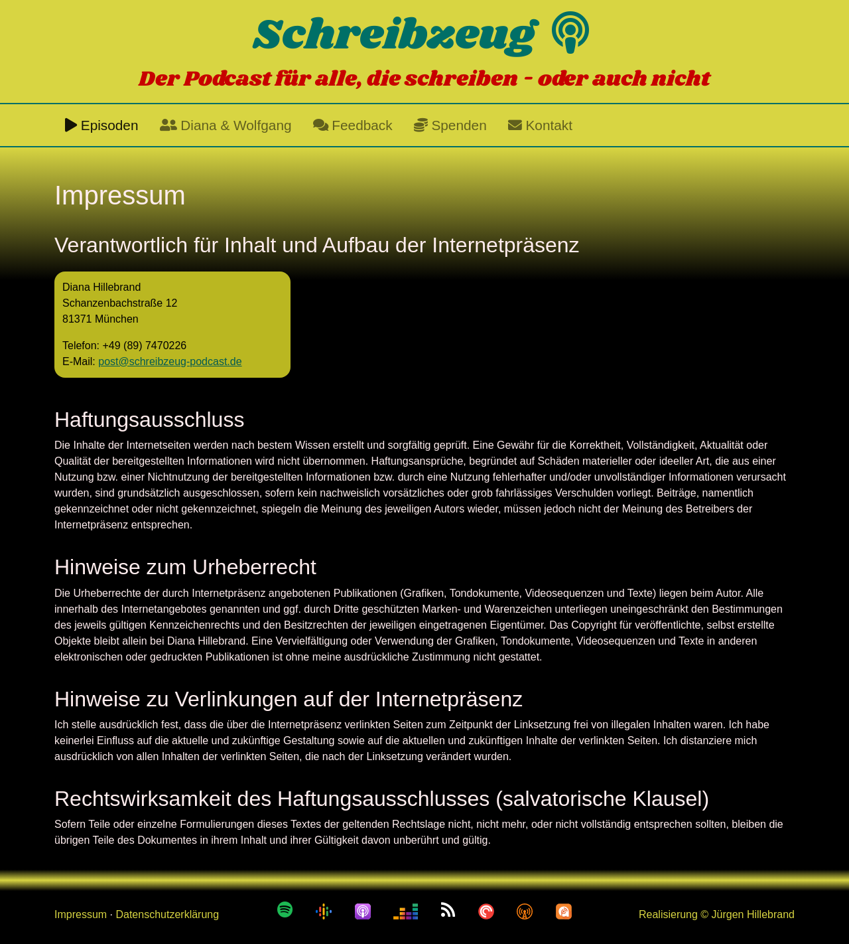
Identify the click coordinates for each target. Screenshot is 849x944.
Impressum (80, 914)
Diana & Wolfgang (226, 125)
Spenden (450, 125)
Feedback (353, 125)
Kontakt (540, 125)
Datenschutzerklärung (167, 914)
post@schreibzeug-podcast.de (169, 361)
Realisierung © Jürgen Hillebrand (717, 914)
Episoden (102, 125)
